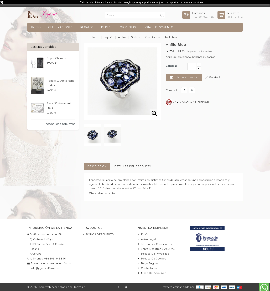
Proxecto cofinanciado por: (182, 287)
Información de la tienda (49, 227)
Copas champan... (58, 58)
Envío (144, 234)
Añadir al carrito (183, 78)
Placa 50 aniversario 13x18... (59, 105)
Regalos (87, 27)
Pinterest (192, 90)
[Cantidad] (191, 66)
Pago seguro (149, 263)
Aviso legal (148, 239)
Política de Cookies (153, 258)
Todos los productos (60, 124)
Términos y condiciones (156, 244)
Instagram (126, 287)
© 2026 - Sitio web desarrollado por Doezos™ (56, 287)
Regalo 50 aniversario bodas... (61, 83)
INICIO (36, 27)
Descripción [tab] (97, 166)
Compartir (184, 90)
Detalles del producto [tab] (132, 166)
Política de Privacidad (155, 253)
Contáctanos (149, 268)
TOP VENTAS (127, 27)
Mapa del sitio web (153, 273)
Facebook (118, 287)
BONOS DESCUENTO (158, 27)
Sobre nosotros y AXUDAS (158, 249)
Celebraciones (60, 27)
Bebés (106, 27)
